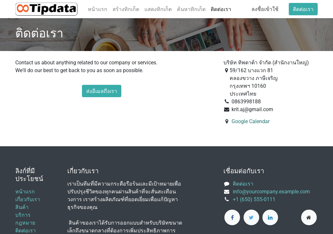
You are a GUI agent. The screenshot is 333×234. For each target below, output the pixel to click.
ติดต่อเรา (303, 9)
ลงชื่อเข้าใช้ (264, 9)
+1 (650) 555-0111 (254, 199)
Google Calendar (251, 121)
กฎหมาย (25, 223)
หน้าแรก (25, 191)
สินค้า (22, 207)
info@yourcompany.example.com (271, 191)
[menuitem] (97, 9)
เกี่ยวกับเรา (27, 199)
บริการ (23, 215)
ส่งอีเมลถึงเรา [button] (101, 91)
